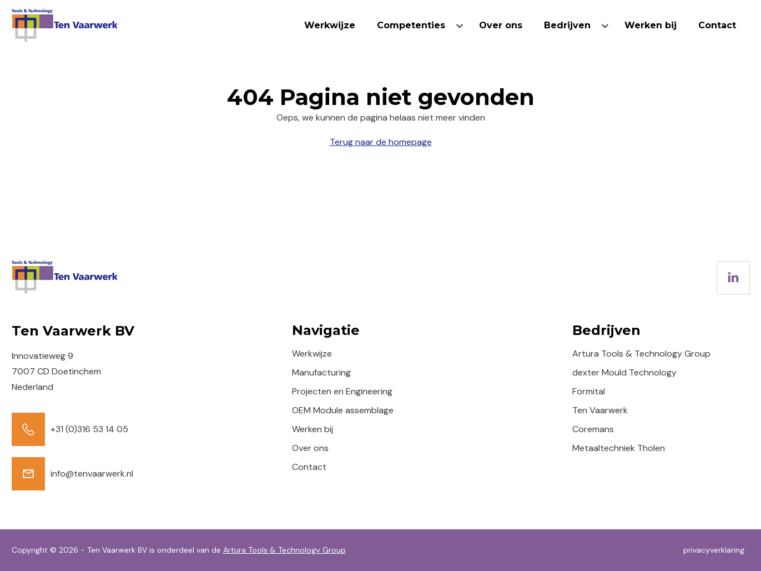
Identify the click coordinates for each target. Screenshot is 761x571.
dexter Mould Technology (624, 372)
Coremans (593, 429)
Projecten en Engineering (342, 391)
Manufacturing (321, 372)
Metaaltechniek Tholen (618, 448)
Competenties (411, 25)
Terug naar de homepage (381, 142)
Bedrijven (567, 25)
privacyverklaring (713, 550)
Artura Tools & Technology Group (641, 353)
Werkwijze (329, 25)
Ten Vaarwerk (600, 410)
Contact (717, 25)
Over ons (500, 25)
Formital (588, 391)
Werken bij (650, 25)
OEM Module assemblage (343, 410)
